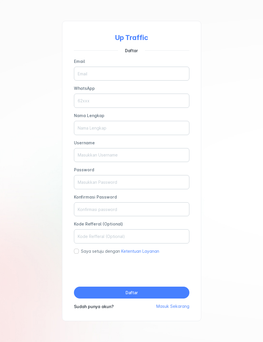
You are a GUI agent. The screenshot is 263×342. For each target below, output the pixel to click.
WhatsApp (84, 88)
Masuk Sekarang (172, 306)
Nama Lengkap (89, 115)
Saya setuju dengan (120, 251)
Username (84, 142)
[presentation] (132, 270)
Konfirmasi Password (95, 196)
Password (84, 169)
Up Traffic (131, 38)
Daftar (132, 292)
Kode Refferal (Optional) (98, 223)
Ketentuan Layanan (140, 251)
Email (79, 61)
